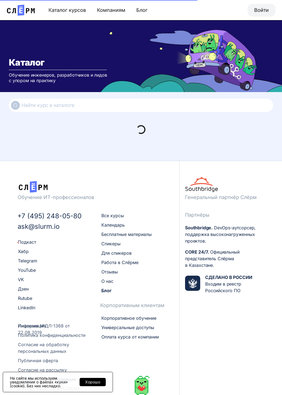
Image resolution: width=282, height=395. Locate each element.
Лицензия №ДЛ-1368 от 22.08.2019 (44, 329)
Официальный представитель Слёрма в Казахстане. (212, 258)
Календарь (113, 225)
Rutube (25, 298)
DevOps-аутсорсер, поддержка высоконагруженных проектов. (220, 234)
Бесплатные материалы (126, 234)
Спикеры (111, 243)
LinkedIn (26, 307)
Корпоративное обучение (128, 318)
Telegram (27, 261)
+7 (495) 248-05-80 (49, 216)
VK (21, 279)
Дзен (23, 289)
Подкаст (27, 242)
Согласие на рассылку (42, 370)
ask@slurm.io (38, 226)
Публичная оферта (38, 360)
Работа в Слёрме (120, 262)
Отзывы (109, 272)
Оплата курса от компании (130, 337)
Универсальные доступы (127, 327)
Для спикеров (116, 253)
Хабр (23, 251)
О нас (107, 281)
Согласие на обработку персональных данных (43, 348)
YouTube (27, 270)
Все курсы (112, 215)
